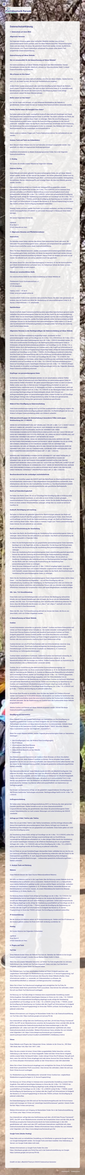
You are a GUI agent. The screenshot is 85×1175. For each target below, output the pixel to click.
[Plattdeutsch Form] (18, 10)
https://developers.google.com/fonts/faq (24, 1150)
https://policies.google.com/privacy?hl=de (38, 1016)
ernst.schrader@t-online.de (24, 293)
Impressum (65, 1171)
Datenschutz (75, 1171)
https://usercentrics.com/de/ (20, 729)
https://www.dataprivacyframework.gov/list (40, 1129)
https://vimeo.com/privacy (25, 1105)
